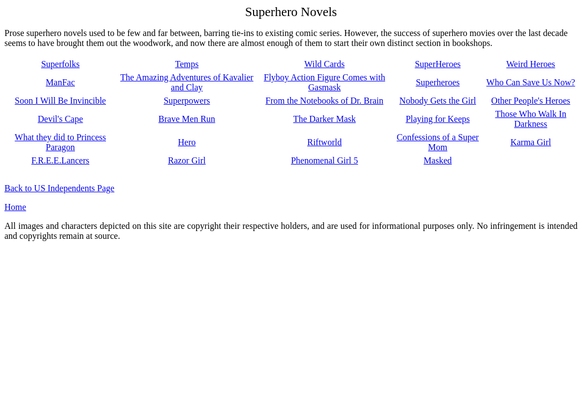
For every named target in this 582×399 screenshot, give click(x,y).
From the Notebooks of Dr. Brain (324, 100)
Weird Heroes (531, 64)
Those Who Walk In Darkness (530, 119)
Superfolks (60, 64)
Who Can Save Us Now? (531, 82)
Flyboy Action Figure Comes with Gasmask (324, 82)
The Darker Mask (324, 119)
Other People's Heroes (530, 100)
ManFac (60, 82)
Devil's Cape (60, 119)
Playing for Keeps (438, 119)
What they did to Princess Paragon (60, 142)
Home (15, 207)
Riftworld (324, 142)
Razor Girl (187, 160)
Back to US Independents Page (59, 188)
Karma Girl (530, 142)
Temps (186, 64)
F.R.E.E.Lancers (60, 160)
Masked (438, 160)
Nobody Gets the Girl (437, 100)
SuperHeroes (438, 64)
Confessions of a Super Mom (438, 142)
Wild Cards (324, 64)
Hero (187, 142)
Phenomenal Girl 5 (324, 160)
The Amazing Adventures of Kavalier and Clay (187, 82)
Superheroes (437, 82)
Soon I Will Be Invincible (60, 100)
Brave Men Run (187, 119)
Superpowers (187, 100)
